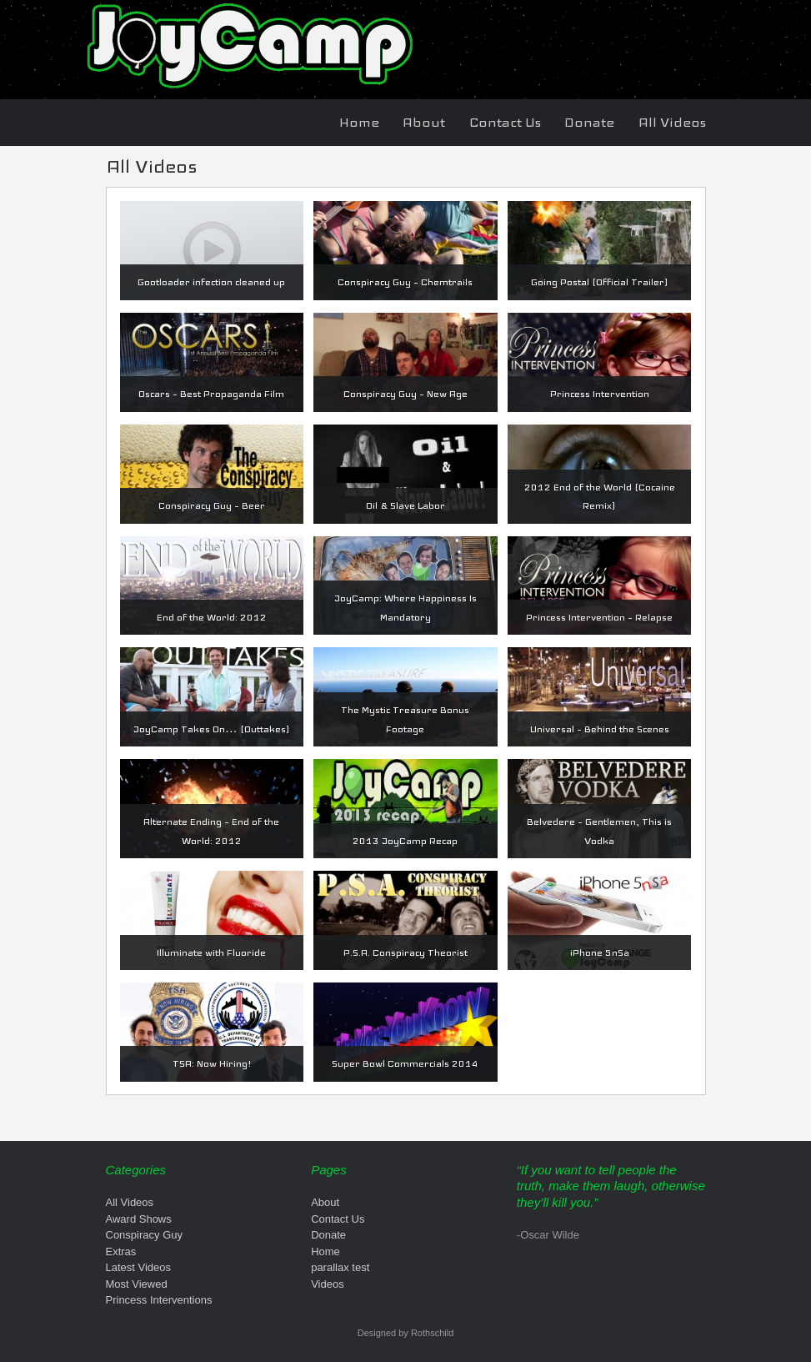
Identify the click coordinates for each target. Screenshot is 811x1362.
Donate (589, 122)
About (424, 122)
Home (359, 122)
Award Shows (139, 1219)
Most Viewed (137, 1284)
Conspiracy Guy (144, 1235)
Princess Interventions (159, 1300)
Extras (121, 1251)
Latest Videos (139, 1267)
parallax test (340, 1267)
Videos (327, 1284)
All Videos (672, 122)
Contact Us (505, 122)
